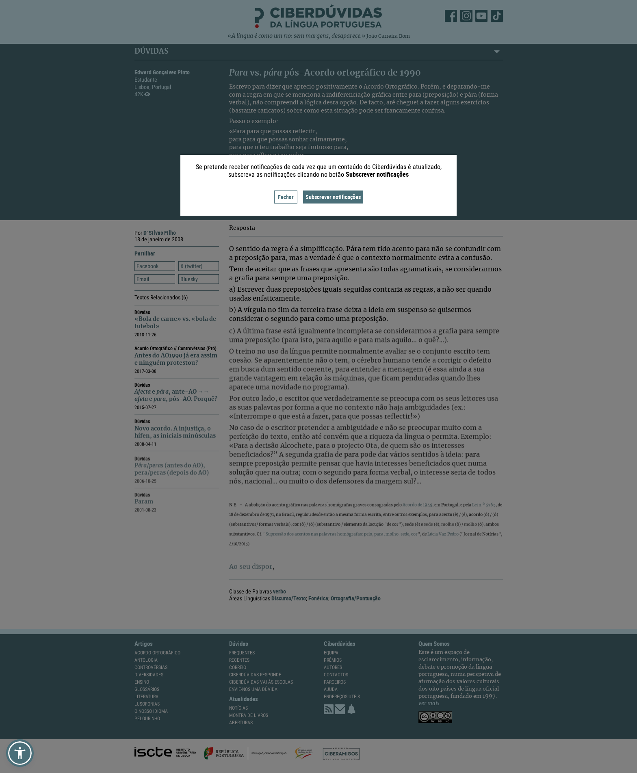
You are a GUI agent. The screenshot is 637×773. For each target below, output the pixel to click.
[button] (20, 753)
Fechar (286, 197)
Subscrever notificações (333, 197)
